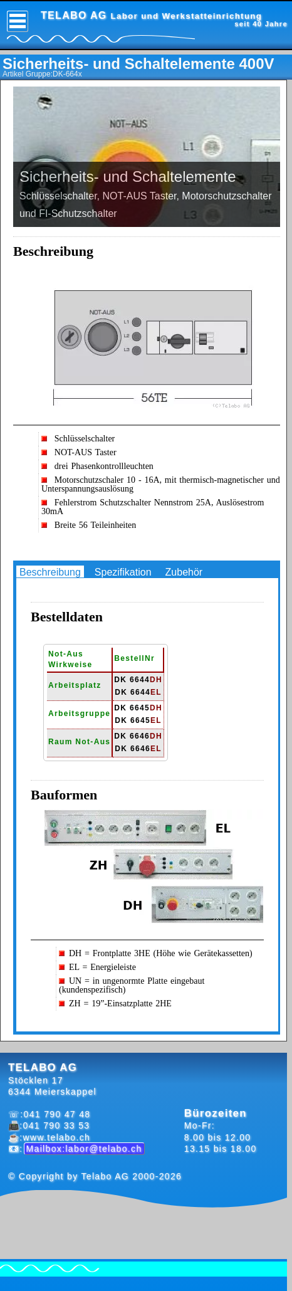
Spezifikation (123, 572)
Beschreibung (50, 572)
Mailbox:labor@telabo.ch (84, 1149)
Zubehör (184, 572)
